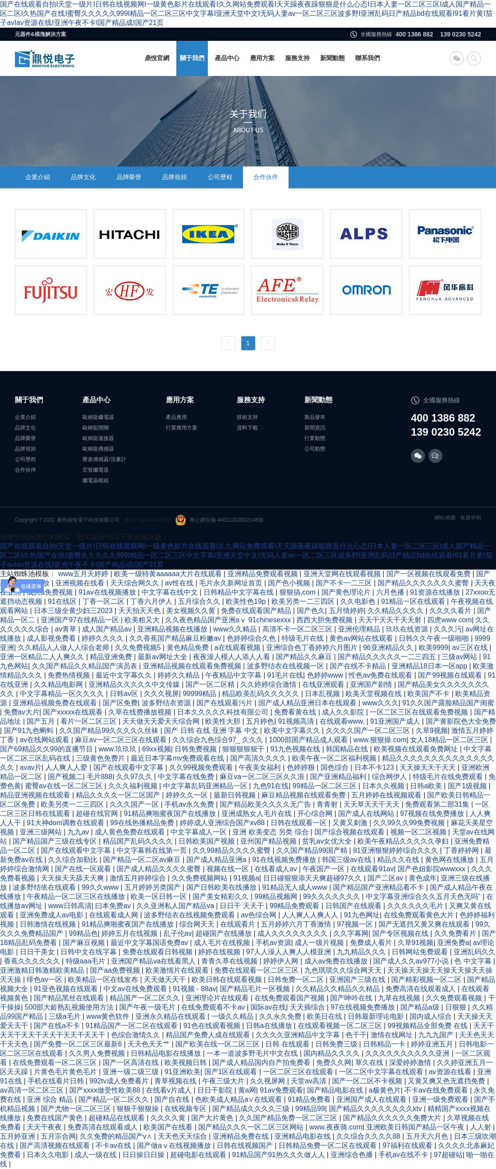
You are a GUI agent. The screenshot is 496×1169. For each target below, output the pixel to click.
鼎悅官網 (157, 57)
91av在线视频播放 (108, 592)
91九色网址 (362, 915)
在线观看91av (372, 869)
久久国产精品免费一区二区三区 (289, 1118)
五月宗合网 (58, 1136)
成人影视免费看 (52, 638)
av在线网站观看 (45, 739)
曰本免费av (113, 905)
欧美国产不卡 (429, 693)
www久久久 (380, 703)
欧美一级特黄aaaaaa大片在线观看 (169, 573)
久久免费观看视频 (455, 998)
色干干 (356, 1035)
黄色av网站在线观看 (362, 638)
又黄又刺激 (350, 822)
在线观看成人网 (114, 915)
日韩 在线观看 (288, 1044)
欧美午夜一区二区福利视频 (335, 758)
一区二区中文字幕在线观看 (382, 1071)
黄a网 (247, 1090)
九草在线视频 (400, 998)
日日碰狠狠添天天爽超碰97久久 (313, 878)
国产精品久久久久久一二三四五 (388, 656)
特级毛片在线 (303, 638)
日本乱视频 (323, 693)
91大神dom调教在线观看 (66, 822)
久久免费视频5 (139, 647)
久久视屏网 (268, 1081)
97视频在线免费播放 (433, 813)
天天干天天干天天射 (390, 620)
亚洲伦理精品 (360, 629)
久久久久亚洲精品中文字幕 (299, 1035)
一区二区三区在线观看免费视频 (420, 712)
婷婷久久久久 (103, 638)
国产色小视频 (290, 583)
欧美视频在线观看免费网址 (417, 749)
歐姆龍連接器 (98, 438)
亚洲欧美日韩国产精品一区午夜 (416, 1127)
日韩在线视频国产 (246, 1145)
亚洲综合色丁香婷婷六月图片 (312, 647)
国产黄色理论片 (346, 592)
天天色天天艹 (149, 1044)
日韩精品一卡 (385, 1044)
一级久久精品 (233, 1016)
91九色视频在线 (296, 749)
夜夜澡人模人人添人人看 (232, 656)
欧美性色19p (247, 601)
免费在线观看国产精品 (257, 610)
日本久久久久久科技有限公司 (223, 712)
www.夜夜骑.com (335, 1127)
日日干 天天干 (243, 905)
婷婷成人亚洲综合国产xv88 (223, 822)
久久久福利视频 (133, 786)
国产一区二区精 (211, 684)
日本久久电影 (49, 1154)
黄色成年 (423, 878)
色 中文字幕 (473, 961)
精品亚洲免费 (112, 656)
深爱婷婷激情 (411, 1062)
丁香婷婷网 (462, 850)
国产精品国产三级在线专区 (56, 841)
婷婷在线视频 (220, 952)
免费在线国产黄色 (56, 1118)
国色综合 (335, 767)
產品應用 (176, 417)
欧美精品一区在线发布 (104, 979)
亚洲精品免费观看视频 (264, 573)
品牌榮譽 (129, 176)
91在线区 (63, 601)
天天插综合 (308, 1007)
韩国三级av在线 (347, 859)
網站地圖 (445, 518)
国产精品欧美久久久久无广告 (266, 804)
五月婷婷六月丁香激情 (297, 924)
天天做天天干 (166, 979)
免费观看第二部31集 (438, 804)
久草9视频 (432, 730)
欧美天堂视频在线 (374, 693)
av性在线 (180, 583)
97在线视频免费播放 (363, 1007)
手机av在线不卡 (404, 1154)
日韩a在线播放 (270, 1025)
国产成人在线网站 (367, 813)
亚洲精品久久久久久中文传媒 (135, 684)
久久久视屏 (161, 693)
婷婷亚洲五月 (433, 1044)
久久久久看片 (451, 610)
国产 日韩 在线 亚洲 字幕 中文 (212, 730)
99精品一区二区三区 (325, 786)
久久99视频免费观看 (202, 767)
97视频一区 (356, 924)
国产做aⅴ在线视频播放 (175, 1145)
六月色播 (391, 592)
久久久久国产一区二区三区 (369, 730)
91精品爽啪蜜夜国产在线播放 (171, 813)
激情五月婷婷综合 (139, 878)
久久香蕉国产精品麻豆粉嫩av (176, 638)
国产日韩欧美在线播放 (222, 887)
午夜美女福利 (260, 767)
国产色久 (311, 610)
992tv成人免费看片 (120, 1081)
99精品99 (310, 1108)
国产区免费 (120, 703)
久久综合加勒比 (73, 859)
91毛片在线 (285, 675)
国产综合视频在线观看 (350, 832)
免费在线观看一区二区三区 (257, 970)
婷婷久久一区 (188, 795)
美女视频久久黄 (191, 610)
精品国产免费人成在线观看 (209, 1035)
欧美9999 (434, 647)
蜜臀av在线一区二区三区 (64, 786)
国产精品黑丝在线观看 (70, 998)
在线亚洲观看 (324, 684)
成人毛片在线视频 (223, 942)
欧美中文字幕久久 (293, 730)
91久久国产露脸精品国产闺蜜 (448, 703)
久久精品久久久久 (396, 610)
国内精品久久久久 (332, 1053)
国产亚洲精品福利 (339, 776)
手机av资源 (273, 942)
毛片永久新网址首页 (231, 583)
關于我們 (192, 57)
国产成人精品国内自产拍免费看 (262, 1062)
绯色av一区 (45, 979)
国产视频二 (65, 776)
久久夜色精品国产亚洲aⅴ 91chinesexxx (229, 620)
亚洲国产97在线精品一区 (81, 620)
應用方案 (262, 57)
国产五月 (42, 721)
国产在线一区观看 (84, 869)
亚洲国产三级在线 (358, 979)
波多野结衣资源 (167, 703)
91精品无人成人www (295, 887)
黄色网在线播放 (450, 859)
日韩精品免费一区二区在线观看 (328, 1145)
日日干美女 (38, 952)
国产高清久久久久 (259, 758)
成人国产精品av (107, 629)
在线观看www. (343, 721)
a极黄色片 (385, 1090)
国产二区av (386, 878)
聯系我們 (367, 57)
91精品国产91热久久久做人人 (279, 1154)
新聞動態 (332, 57)
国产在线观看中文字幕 (129, 767)
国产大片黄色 (213, 1118)
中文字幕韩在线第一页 (153, 850)
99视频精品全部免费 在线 (429, 1025)
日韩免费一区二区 (296, 979)
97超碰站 (448, 1154)
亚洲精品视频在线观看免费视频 (193, 666)
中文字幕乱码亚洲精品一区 (206, 786)
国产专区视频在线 (401, 933)
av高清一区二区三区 (32, 1090)
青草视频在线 (176, 1081)
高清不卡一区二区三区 (298, 629)
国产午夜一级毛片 (148, 1007)
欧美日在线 (325, 1016)
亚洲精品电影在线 (303, 1136)
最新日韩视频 (235, 795)
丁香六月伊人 (152, 601)
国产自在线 (172, 1099)
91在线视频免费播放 (285, 859)
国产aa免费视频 (116, 970)
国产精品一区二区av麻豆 (142, 859)
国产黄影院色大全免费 (461, 721)
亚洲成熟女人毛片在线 (257, 813)
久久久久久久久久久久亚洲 (408, 1053)
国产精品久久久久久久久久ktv (376, 1108)
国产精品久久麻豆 (305, 656)
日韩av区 (125, 693)
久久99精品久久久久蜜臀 (232, 850)
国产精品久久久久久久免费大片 (393, 1118)
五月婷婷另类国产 (153, 887)
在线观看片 (238, 924)
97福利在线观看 (408, 1145)
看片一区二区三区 (89, 721)
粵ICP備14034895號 (148, 520)
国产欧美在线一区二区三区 (218, 1044)
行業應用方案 (181, 428)
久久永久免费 (281, 1016)
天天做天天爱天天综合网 (161, 721)
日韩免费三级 (337, 1044)
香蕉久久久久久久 (33, 961)
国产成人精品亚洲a (217, 859)
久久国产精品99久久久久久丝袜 (109, 730)
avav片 (31, 767)
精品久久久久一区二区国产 (119, 795)
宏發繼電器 (95, 470)
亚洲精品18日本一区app (430, 666)
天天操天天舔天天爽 (73, 878)
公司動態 (314, 449)
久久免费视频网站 (200, 878)
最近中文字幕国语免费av (150, 942)
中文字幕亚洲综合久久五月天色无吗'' (424, 896)
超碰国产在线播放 (224, 933)
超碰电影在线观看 (199, 1154)
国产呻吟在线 (352, 998)
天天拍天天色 (140, 610)
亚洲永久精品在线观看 (171, 1016)
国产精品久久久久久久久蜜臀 (424, 583)
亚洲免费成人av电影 (52, 915)
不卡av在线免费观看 (437, 1090)
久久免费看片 (456, 933)
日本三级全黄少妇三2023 (74, 610)
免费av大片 (21, 712)
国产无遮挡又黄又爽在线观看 (424, 924)
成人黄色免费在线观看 (131, 832)
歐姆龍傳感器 (98, 449)
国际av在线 (268, 1007)
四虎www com (449, 620)
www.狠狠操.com (380, 739)
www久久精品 (235, 629)
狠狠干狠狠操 (139, 1108)
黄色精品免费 (189, 647)
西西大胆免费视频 (325, 620)
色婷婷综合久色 (252, 638)
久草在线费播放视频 (140, 712)
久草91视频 (416, 942)
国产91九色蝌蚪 (30, 730)
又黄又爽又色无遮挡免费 (447, 1081)
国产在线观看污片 (225, 703)
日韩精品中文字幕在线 (239, 592)
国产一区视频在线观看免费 (429, 573)
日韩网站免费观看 (421, 952)
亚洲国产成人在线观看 (372, 1099)
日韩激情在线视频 (49, 924)
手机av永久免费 (190, 804)
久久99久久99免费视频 (410, 822)
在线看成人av (276, 869)
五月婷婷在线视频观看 (387, 795)
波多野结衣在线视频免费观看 (190, 915)
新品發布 (314, 417)
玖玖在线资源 (408, 629)
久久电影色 (358, 601)
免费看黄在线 (296, 712)
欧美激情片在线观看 (178, 970)
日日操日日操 (144, 1154)
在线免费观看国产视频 (290, 998)
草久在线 (370, 1062)
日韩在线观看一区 (299, 822)
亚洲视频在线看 (80, 583)
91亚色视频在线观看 (67, 988)
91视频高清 (297, 721)
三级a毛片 (65, 1016)
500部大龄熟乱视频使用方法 (70, 1007)
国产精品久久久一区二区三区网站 (251, 1127)
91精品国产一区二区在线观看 (132, 1025)
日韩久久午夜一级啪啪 (435, 638)
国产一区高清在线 (132, 1062)
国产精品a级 (420, 1007)
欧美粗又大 (143, 620)
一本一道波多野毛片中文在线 (253, 1053)
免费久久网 (333, 1062)
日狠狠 (456, 1007)
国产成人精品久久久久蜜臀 (160, 869)
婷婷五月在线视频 (130, 933)
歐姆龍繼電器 (98, 417)
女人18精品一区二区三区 (450, 739)
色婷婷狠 (302, 767)
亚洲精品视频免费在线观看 (56, 703)
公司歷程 (220, 176)
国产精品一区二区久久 (114, 1099)
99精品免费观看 (295, 905)
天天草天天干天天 (372, 804)
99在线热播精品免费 (143, 822)
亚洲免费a (453, 942)
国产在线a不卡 (58, 1025)
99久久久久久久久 (332, 896)
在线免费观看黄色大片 (420, 915)
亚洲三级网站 (42, 832)
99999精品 (200, 693)
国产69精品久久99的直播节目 (47, 749)
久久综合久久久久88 (369, 1136)
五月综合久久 (200, 601)
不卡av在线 (114, 1145)
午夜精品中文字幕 (234, 675)
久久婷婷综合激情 (269, 684)
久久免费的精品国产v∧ (117, 1136)
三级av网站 (460, 656)
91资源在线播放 (436, 592)
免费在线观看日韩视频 (158, 952)
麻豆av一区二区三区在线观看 (121, 739)
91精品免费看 (310, 1099)
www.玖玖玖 (119, 749)
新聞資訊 (314, 428)
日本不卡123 (375, 767)
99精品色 (83, 933)
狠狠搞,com (298, 592)
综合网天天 (197, 924)
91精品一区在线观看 (414, 601)
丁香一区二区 (104, 601)
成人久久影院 (344, 712)
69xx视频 (156, 749)
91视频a (246, 878)
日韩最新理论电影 (377, 1016)
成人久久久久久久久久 (293, 933)
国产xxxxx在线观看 (73, 712)
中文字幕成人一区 (199, 832)
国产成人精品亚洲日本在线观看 (308, 703)
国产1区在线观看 (231, 1071)
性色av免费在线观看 (381, 675)
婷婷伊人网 (281, 961)
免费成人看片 (372, 942)
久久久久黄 (168, 1118)
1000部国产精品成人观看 (309, 739)
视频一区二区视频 (419, 832)
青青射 (328, 804)
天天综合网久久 (135, 583)
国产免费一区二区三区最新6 (79, 1044)
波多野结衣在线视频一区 (286, 666)
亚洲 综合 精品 (51, 1099)
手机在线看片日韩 (57, 1081)
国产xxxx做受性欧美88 (105, 1090)
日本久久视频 (384, 786)
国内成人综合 (431, 1016)
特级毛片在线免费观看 (449, 776)
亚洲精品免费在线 (242, 1136)
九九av (79, 832)
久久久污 (448, 629)
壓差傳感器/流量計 (104, 459)
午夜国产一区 (324, 869)
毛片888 (100, 776)
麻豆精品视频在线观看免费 (304, 795)
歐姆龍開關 (95, 428)
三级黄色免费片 (101, 758)
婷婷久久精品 (179, 675)
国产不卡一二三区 (345, 583)
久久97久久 (135, 776)
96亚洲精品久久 (389, 647)
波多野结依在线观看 (45, 887)
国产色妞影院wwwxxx (432, 869)
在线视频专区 (186, 1108)
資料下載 (247, 428)
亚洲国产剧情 (372, 684)
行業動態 (314, 438)
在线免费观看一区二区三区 (56, 1062)
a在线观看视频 (238, 647)
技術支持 (247, 417)
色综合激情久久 (136, 1035)
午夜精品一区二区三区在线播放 (77, 896)
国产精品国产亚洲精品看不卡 (379, 887)
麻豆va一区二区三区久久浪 (263, 776)
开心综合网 (315, 813)
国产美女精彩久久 (221, 896)
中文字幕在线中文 (171, 592)
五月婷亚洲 (18, 1136)
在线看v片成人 (169, 1090)
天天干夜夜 (45, 1127)
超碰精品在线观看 (117, 1118)
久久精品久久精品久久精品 (339, 988)
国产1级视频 (468, 786)
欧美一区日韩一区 (160, 896)
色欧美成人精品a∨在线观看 (239, 1099)
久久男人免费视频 (98, 1053)
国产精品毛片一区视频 (256, 988)
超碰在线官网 (98, 813)
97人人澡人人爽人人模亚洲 (289, 952)
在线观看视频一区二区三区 (341, 1025)
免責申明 (470, 518)
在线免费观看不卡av (213, 1007)
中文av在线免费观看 (136, 988)
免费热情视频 (70, 675)
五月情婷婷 (346, 610)
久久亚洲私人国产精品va (176, 905)
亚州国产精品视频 (269, 841)
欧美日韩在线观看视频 (228, 979)
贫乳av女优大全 (327, 841)
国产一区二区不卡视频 (368, 1081)
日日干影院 (215, 1090)
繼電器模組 (95, 480)
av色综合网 (259, 915)
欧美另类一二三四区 (303, 601)
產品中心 (227, 57)
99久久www (101, 887)
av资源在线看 (451, 1071)
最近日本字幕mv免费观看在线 (178, 758)
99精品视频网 (276, 896)
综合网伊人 (390, 776)
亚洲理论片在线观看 (218, 998)
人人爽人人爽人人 (311, 915)
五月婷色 (260, 721)
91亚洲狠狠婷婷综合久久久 (396, 850)
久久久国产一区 (135, 804)
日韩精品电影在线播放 (167, 1053)
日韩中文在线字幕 (89, 952)
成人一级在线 (96, 1154)
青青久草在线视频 (230, 961)
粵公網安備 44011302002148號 (219, 520)
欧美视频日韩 (186, 1062)
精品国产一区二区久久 (146, 998)
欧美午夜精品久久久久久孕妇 (403, 841)
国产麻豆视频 (85, 942)
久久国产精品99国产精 (312, 850)
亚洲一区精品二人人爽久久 (43, 656)
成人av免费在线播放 (337, 961)
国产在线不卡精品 (359, 666)
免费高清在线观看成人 (421, 988)
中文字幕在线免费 (187, 776)
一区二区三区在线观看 (299, 1071)
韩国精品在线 (348, 749)
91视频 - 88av (194, 988)
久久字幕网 (350, 933)
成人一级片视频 (320, 942)
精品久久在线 (399, 859)
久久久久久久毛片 (416, 905)
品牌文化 (83, 176)
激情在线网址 (392, 1035)
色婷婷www (326, 675)
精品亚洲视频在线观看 (36, 795)
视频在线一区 (228, 869)
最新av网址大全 (163, 656)
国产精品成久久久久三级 (251, 1108)
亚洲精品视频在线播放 (173, 629)
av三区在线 (470, 647)
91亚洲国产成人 (396, 721)
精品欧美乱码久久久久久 (261, 693)
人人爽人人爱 (67, 767)
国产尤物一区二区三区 (77, 1108)
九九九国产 (436, 1035)
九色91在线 (271, 786)
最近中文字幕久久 (124, 675)
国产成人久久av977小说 (411, 961)
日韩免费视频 (196, 749)
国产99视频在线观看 (451, 675)
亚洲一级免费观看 (441, 1099)
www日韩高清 (70, 905)
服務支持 (297, 57)
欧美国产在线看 (168, 1127)
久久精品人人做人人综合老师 (64, 647)
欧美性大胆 (223, 721)
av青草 (66, 629)
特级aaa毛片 (86, 961)
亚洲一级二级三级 (132, 1071)
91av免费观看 (281, 1090)
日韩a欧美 (427, 786)
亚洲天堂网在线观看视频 (342, 573)
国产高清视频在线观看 (56, 1145)
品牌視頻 (174, 176)
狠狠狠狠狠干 (244, 749)
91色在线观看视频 (212, 1025)
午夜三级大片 (224, 1081)
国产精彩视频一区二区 (427, 979)
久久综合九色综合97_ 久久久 (218, 739)
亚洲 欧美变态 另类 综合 (271, 832)
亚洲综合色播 (353, 1154)
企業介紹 (37, 176)
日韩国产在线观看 (354, 905)
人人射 (481, 1127)
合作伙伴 (265, 176)
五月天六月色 (428, 1136)
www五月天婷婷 (84, 573)
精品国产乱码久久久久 (139, 841)
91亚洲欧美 (182, 1071)
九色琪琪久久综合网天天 (343, 970)
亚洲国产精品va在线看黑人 (154, 961)
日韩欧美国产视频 (207, 841)
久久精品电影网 (59, 684)
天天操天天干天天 (428, 767)
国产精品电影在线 (336, 1090)
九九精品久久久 (362, 952)
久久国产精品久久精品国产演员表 (85, 666)
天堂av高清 (309, 1081)
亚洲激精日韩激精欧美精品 (43, 970)
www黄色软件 (109, 1016)
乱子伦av (178, 933)
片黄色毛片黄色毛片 (66, 1071)
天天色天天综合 (183, 1136)
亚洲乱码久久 (474, 952)
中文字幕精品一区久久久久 (63, 693)
